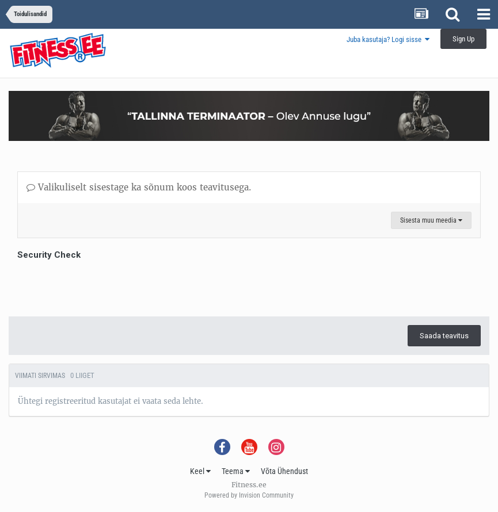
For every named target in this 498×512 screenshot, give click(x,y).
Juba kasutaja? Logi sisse (388, 39)
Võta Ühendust (284, 471)
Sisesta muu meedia (431, 220)
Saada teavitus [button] (444, 335)
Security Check (49, 255)
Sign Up (463, 39)
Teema (236, 471)
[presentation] (104, 285)
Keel (200, 471)
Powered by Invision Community (249, 495)
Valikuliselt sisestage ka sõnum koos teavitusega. (138, 187)
